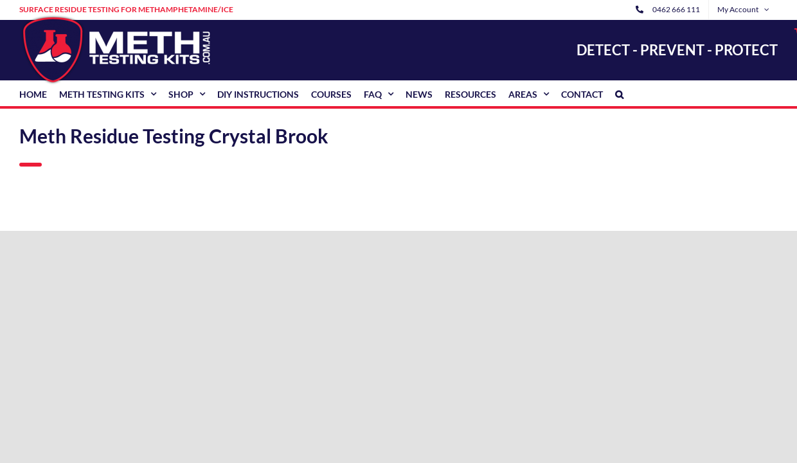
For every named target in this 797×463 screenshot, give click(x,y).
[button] (619, 93)
